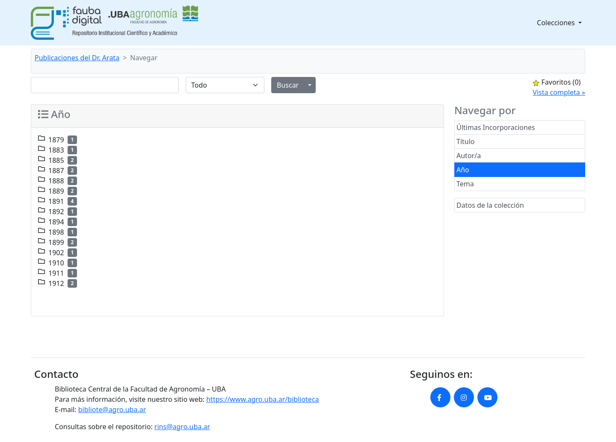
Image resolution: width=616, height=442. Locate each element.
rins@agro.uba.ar (182, 426)
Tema (465, 184)
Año (462, 169)
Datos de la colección (490, 205)
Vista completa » (559, 92)
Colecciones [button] (557, 22)
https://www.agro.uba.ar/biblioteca (262, 399)
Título (465, 141)
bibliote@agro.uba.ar (112, 409)
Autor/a (468, 155)
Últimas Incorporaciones (495, 127)
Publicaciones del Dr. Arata (77, 57)
